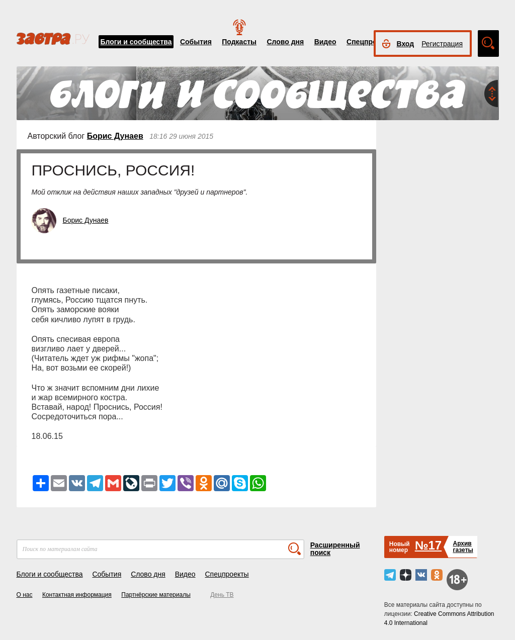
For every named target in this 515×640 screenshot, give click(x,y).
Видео (325, 42)
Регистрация (442, 44)
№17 (428, 545)
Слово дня (285, 42)
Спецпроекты (370, 42)
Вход (405, 44)
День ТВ (221, 594)
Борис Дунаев (115, 136)
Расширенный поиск (335, 549)
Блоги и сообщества (136, 42)
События (196, 42)
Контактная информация (77, 594)
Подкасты (239, 42)
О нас (25, 594)
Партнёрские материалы (156, 594)
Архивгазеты (463, 547)
